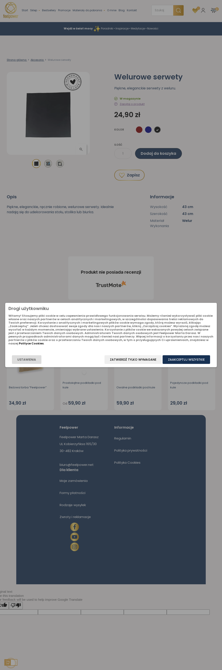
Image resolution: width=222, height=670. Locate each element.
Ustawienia (26, 359)
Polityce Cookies (31, 343)
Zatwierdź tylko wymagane (133, 359)
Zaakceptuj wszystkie (186, 359)
